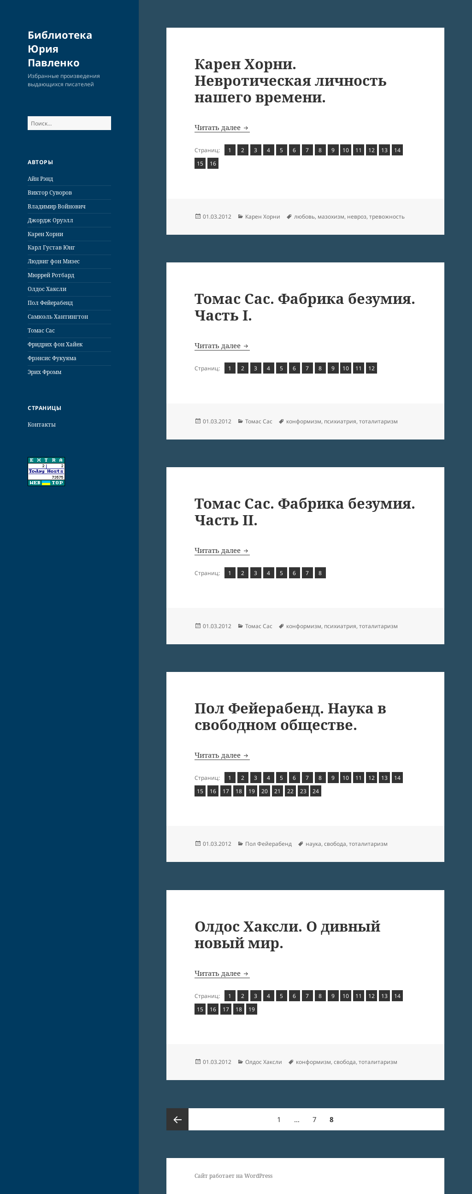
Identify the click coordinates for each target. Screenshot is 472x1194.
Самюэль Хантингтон (58, 317)
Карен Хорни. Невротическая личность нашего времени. (291, 80)
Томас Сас (41, 330)
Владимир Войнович (57, 206)
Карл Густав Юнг (51, 247)
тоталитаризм (378, 421)
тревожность (387, 216)
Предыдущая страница (177, 1119)
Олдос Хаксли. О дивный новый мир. (287, 934)
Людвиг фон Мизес (54, 261)
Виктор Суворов (50, 192)
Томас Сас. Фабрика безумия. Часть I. (305, 307)
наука (313, 844)
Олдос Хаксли (47, 289)
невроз (356, 216)
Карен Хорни (45, 234)
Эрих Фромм (44, 372)
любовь (304, 216)
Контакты (42, 424)
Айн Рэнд (40, 179)
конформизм (303, 421)
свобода (335, 844)
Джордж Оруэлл (50, 220)
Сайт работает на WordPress (233, 1176)
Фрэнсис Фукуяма (52, 358)
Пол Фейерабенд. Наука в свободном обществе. (290, 716)
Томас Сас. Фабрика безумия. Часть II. (305, 511)
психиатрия (340, 421)
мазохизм (331, 216)
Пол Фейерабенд (50, 303)
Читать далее (222, 127)
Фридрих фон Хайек (55, 344)
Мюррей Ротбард (51, 275)
